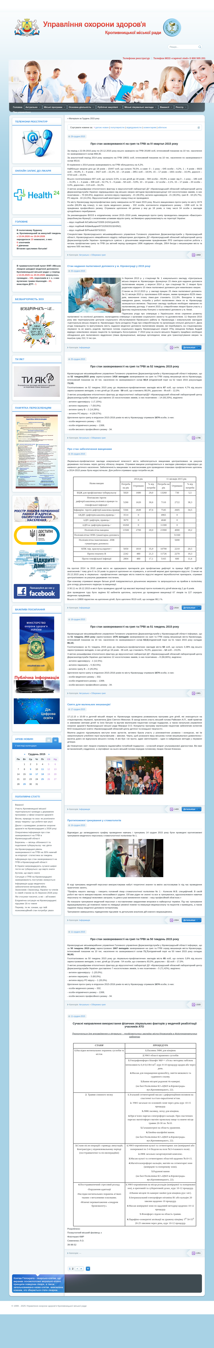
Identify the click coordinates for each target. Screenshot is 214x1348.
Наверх (88, 1268)
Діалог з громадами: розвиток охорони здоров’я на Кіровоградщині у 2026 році (35, 827)
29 (24, 784)
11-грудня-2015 (78, 932)
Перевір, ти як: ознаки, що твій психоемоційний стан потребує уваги (34, 909)
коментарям (150, 127)
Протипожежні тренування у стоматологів (94, 820)
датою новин (102, 127)
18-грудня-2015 (78, 619)
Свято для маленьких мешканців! (89, 704)
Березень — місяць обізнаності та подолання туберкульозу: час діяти (33, 844)
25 (42, 779)
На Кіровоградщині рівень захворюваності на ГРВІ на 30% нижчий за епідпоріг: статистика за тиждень (36, 852)
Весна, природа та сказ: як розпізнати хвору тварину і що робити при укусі (35, 820)
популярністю (117, 127)
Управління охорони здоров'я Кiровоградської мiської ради (97, 27)
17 (36, 774)
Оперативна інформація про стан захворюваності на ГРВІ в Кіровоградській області (32, 835)
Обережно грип (98, 255)
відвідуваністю (134, 127)
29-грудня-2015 (78, 136)
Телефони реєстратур (136, 58)
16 (30, 774)
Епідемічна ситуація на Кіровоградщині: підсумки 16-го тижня (36, 902)
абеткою (162, 127)
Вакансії (19, 804)
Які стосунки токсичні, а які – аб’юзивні (35, 896)
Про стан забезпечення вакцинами (89, 449)
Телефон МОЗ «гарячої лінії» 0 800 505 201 (179, 58)
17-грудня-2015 (78, 709)
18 (42, 774)
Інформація (84, 347)
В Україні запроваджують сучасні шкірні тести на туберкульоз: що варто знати (35, 867)
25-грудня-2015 (78, 271)
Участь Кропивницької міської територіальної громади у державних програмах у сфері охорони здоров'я (34, 811)
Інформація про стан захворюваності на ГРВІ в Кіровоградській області (36, 861)
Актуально (84, 255)
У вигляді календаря (55, 740)
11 (42, 769)
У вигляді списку (49, 740)
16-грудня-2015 (78, 825)
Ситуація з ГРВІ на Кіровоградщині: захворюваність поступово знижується (35, 878)
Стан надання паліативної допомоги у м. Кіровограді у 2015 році (108, 266)
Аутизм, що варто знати (27, 873)
